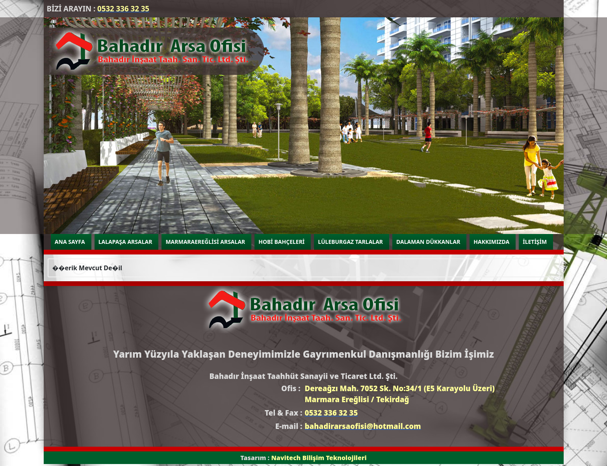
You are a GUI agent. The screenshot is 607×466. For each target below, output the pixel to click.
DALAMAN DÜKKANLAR (428, 241)
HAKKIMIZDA (491, 241)
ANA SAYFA (70, 241)
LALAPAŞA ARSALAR (125, 241)
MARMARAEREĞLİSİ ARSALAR (205, 241)
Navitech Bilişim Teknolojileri (318, 457)
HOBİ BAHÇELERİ (281, 241)
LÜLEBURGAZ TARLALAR (350, 241)
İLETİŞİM (535, 241)
